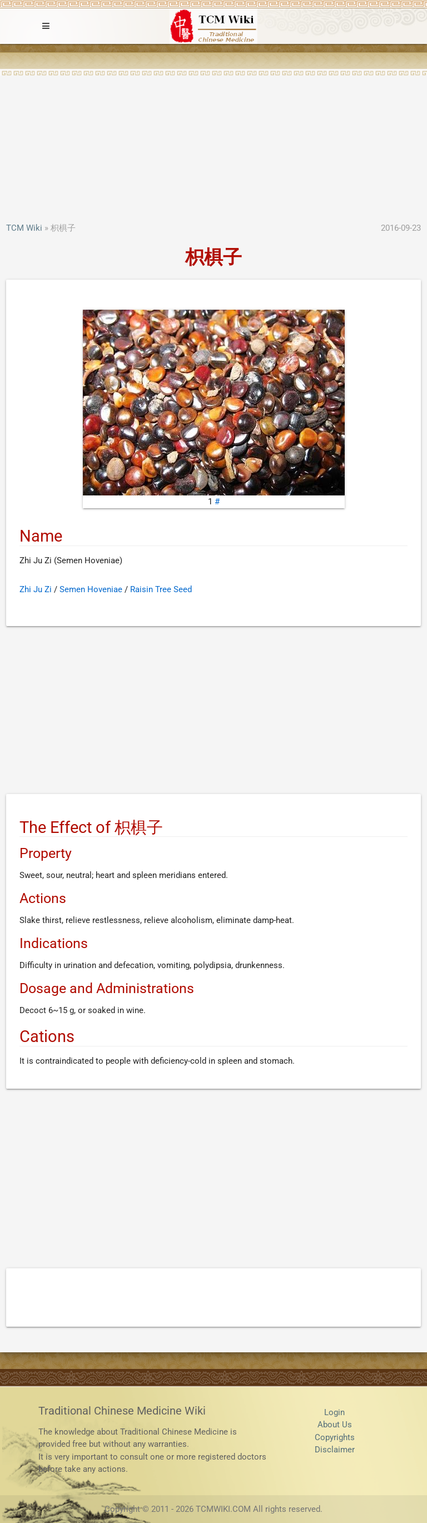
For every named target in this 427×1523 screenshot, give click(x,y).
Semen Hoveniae (90, 589)
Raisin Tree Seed (161, 589)
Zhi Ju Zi (35, 589)
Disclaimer (335, 1450)
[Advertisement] (213, 138)
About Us (334, 1425)
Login (334, 1412)
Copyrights (335, 1437)
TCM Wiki (24, 228)
